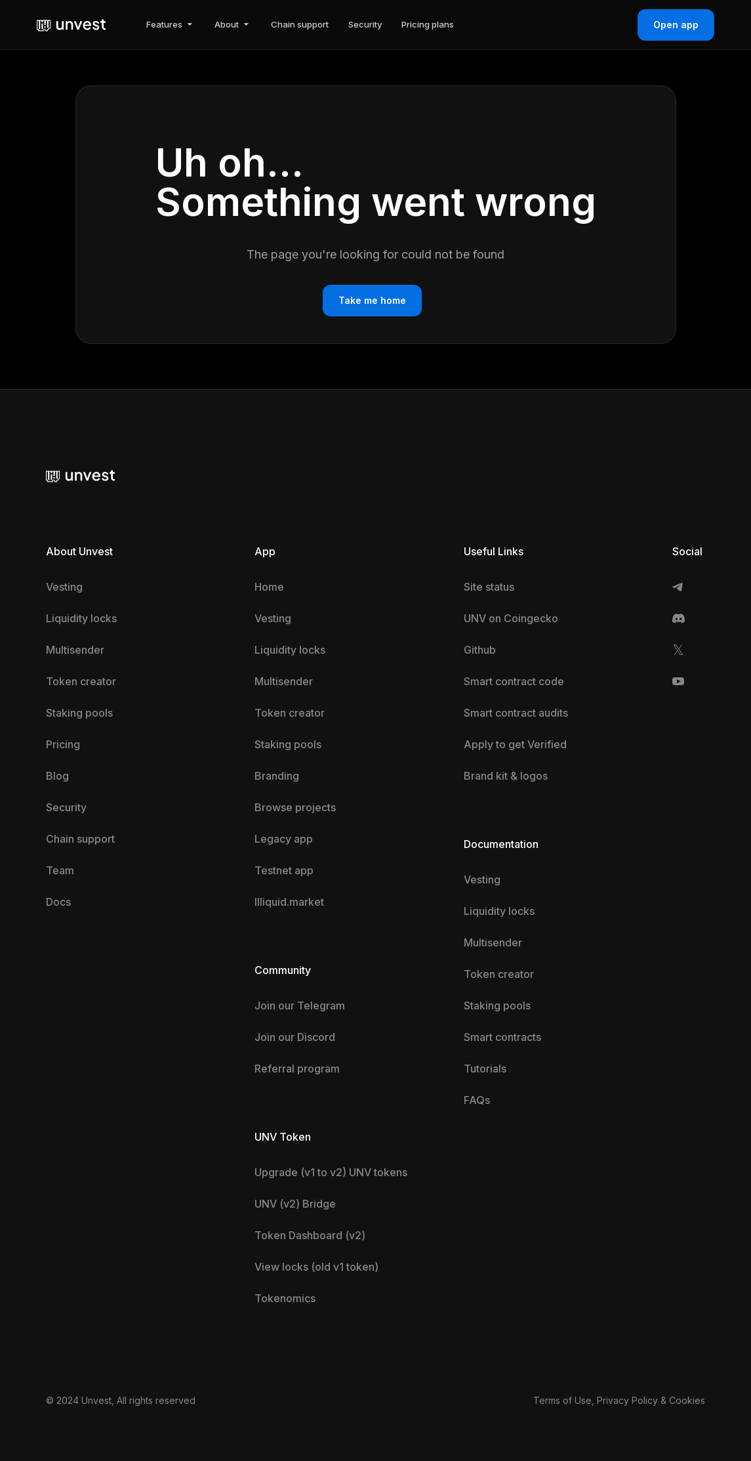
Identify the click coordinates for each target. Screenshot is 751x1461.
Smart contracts (502, 1037)
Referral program (297, 1068)
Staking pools (79, 712)
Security (66, 807)
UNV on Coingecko (511, 618)
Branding (276, 775)
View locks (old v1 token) (316, 1266)
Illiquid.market (289, 901)
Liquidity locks (81, 618)
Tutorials (485, 1068)
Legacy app (283, 838)
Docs (58, 901)
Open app (676, 24)
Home (269, 586)
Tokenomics (284, 1298)
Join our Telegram (299, 1005)
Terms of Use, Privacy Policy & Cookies (619, 1400)
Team (60, 870)
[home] (71, 24)
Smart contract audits (516, 712)
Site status (489, 586)
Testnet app (284, 870)
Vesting (64, 586)
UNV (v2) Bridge (295, 1203)
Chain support (80, 838)
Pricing (63, 744)
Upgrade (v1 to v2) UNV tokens (330, 1172)
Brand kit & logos (506, 775)
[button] (170, 24)
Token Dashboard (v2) (309, 1235)
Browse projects (295, 807)
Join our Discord (294, 1037)
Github (480, 649)
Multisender (75, 649)
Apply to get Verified (515, 744)
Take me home (372, 300)
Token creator (81, 681)
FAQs (477, 1100)
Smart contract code (514, 681)
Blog (57, 775)
